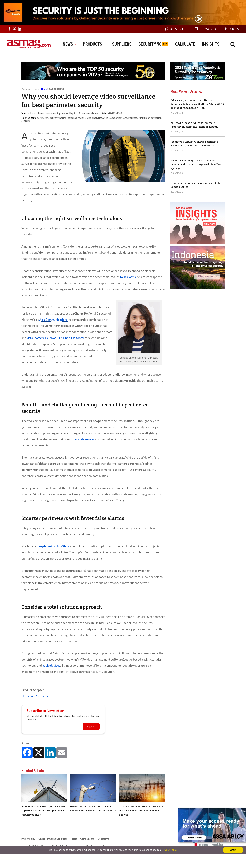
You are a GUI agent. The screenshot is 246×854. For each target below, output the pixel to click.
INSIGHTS (210, 44)
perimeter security (47, 117)
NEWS (69, 44)
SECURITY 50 (149, 44)
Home (36, 89)
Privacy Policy (28, 838)
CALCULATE (185, 44)
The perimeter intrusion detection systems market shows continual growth (141, 810)
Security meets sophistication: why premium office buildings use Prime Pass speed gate (195, 164)
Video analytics (93, 117)
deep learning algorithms (53, 546)
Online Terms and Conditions (52, 838)
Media (74, 838)
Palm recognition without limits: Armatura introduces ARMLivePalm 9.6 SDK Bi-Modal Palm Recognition (197, 104)
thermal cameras (67, 117)
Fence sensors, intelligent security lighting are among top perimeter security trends (43, 810)
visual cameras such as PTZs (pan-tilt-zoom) (55, 338)
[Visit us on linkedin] (19, 29)
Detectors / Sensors (34, 696)
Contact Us (103, 838)
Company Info (87, 838)
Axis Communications (115, 117)
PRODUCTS (94, 44)
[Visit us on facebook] (9, 29)
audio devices (51, 665)
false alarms (128, 277)
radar (81, 117)
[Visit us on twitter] (14, 29)
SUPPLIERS (122, 44)
